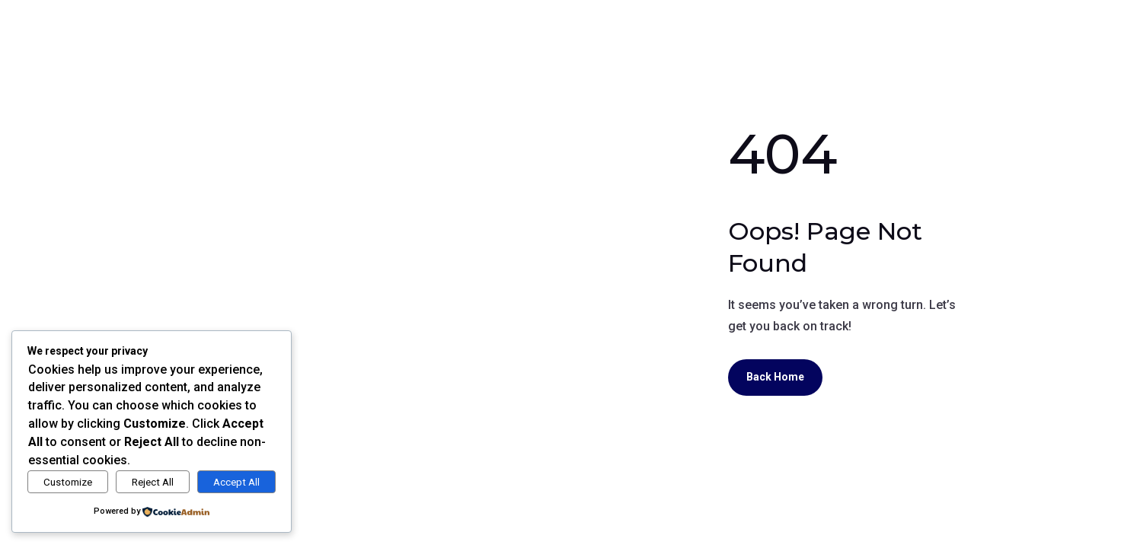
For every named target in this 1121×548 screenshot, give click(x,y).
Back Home (775, 377)
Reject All (153, 482)
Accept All (236, 482)
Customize (67, 482)
